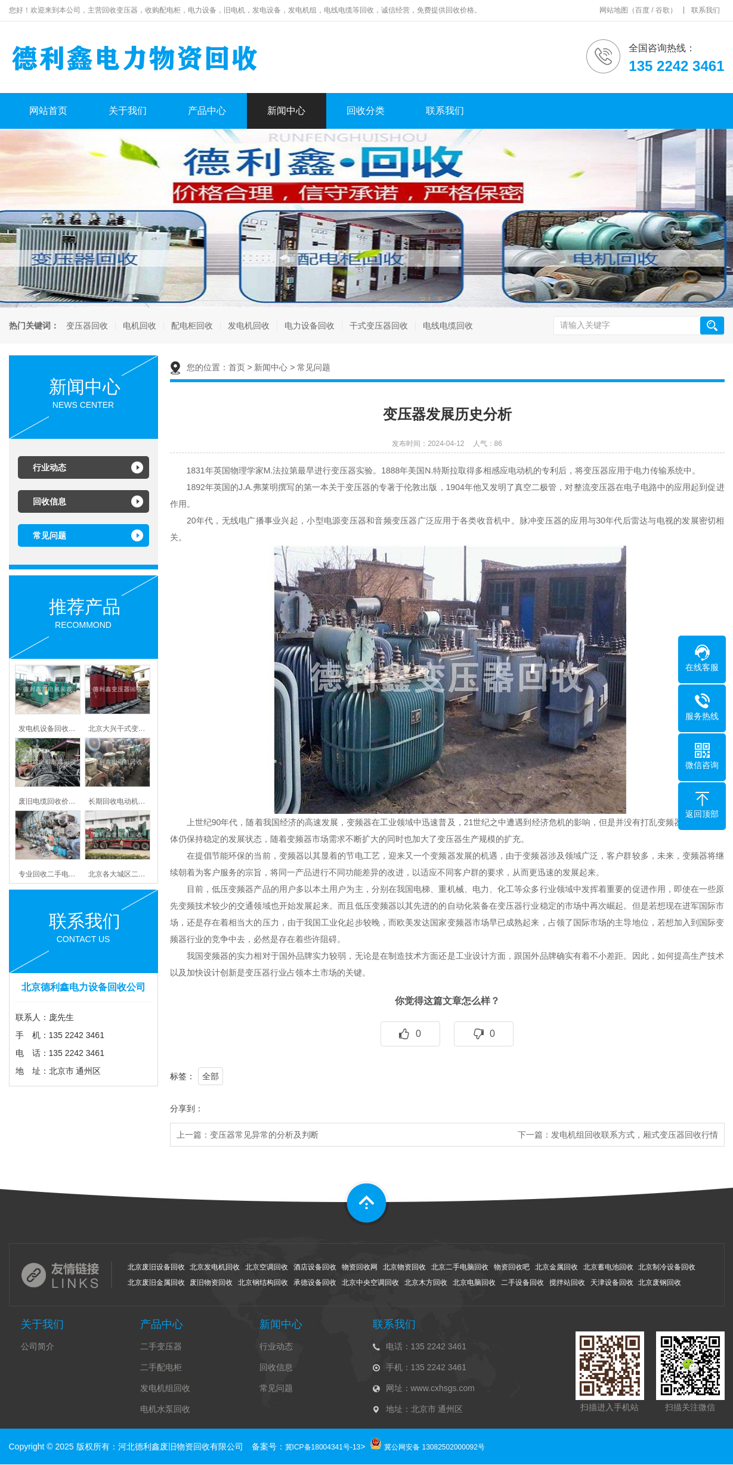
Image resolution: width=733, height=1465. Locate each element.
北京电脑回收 (474, 1282)
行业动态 (49, 467)
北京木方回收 (425, 1282)
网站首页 (48, 111)
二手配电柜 (161, 1367)
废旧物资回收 (211, 1282)
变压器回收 (86, 325)
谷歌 (662, 10)
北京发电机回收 (215, 1267)
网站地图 (613, 10)
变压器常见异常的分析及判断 (264, 1134)
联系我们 (705, 10)
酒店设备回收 (314, 1267)
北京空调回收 (266, 1267)
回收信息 (49, 501)
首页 (236, 367)
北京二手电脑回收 (459, 1267)
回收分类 (366, 111)
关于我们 (128, 111)
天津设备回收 (611, 1282)
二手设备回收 (522, 1282)
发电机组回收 (165, 1388)
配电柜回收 (191, 325)
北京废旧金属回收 (156, 1282)
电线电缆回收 (447, 325)
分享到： (186, 1108)
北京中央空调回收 (370, 1282)
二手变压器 (161, 1346)
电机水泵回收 (165, 1409)
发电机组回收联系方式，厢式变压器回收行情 (634, 1134)
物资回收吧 (512, 1267)
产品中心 (207, 111)
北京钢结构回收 (263, 1282)
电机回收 (138, 325)
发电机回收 (247, 325)
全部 (210, 1076)
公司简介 (37, 1346)
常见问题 (49, 535)
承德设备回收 (314, 1282)
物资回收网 (360, 1267)
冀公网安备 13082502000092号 (434, 1447)
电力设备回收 (308, 325)
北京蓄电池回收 (608, 1267)
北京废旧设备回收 (156, 1267)
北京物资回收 (404, 1267)
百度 (642, 10)
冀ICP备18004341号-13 (323, 1447)
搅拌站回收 (567, 1282)
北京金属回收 (556, 1267)
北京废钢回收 (659, 1282)
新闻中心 (286, 111)
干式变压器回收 (377, 325)
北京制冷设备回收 (666, 1267)
